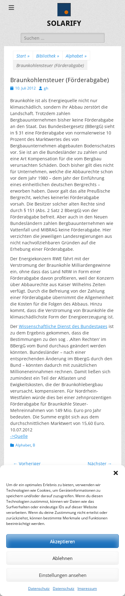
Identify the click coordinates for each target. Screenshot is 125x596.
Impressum (87, 588)
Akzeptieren (62, 541)
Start (23, 56)
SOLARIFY (64, 23)
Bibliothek (47, 56)
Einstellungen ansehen (62, 575)
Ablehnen (62, 558)
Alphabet (76, 56)
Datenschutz (39, 588)
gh (46, 88)
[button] (116, 473)
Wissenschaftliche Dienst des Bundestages (63, 326)
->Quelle (19, 436)
